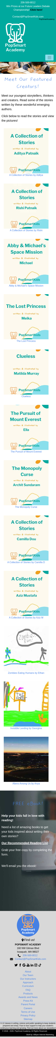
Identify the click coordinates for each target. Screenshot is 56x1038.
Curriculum (28, 986)
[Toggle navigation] (49, 58)
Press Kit (28, 1001)
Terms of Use (28, 1012)
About (28, 971)
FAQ (28, 990)
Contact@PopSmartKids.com (27, 16)
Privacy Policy (28, 1015)
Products (28, 993)
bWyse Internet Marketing (43, 1035)
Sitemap (28, 1019)
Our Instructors (28, 979)
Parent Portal (28, 1004)
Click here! (36, 10)
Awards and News (28, 997)
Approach (28, 982)
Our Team (28, 975)
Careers (28, 1008)
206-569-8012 (28, 2)
